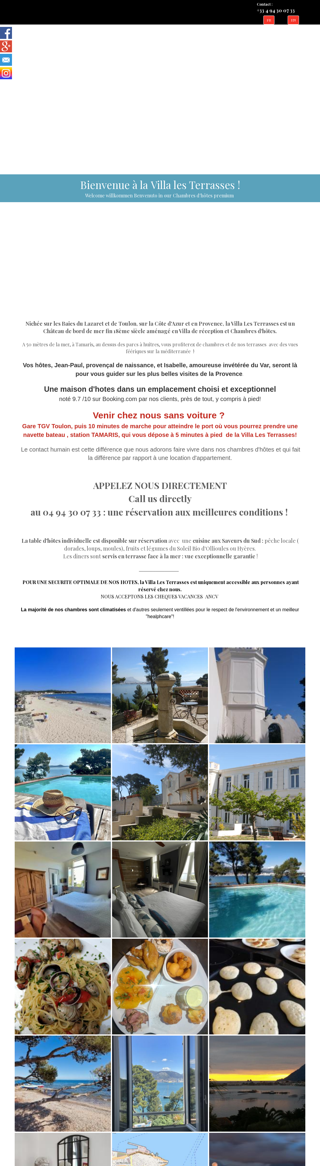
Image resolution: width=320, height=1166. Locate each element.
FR (269, 20)
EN (293, 20)
